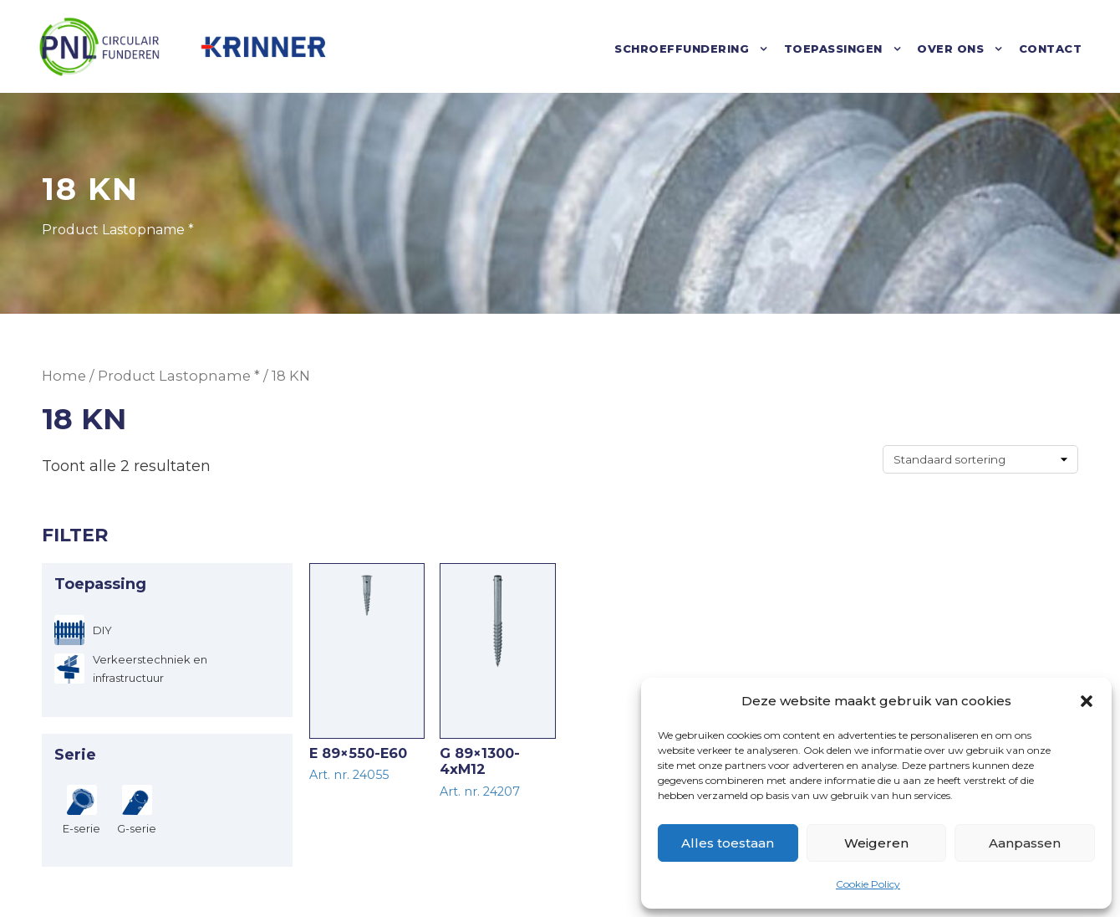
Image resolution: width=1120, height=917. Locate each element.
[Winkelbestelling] (980, 459)
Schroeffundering (681, 48)
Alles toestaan (727, 843)
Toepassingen (833, 48)
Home (64, 375)
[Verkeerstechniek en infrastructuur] (167, 668)
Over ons (950, 48)
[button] (1086, 701)
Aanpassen (1025, 843)
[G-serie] (137, 809)
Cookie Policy (868, 884)
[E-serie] (81, 809)
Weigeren (876, 843)
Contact (1050, 48)
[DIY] (83, 630)
